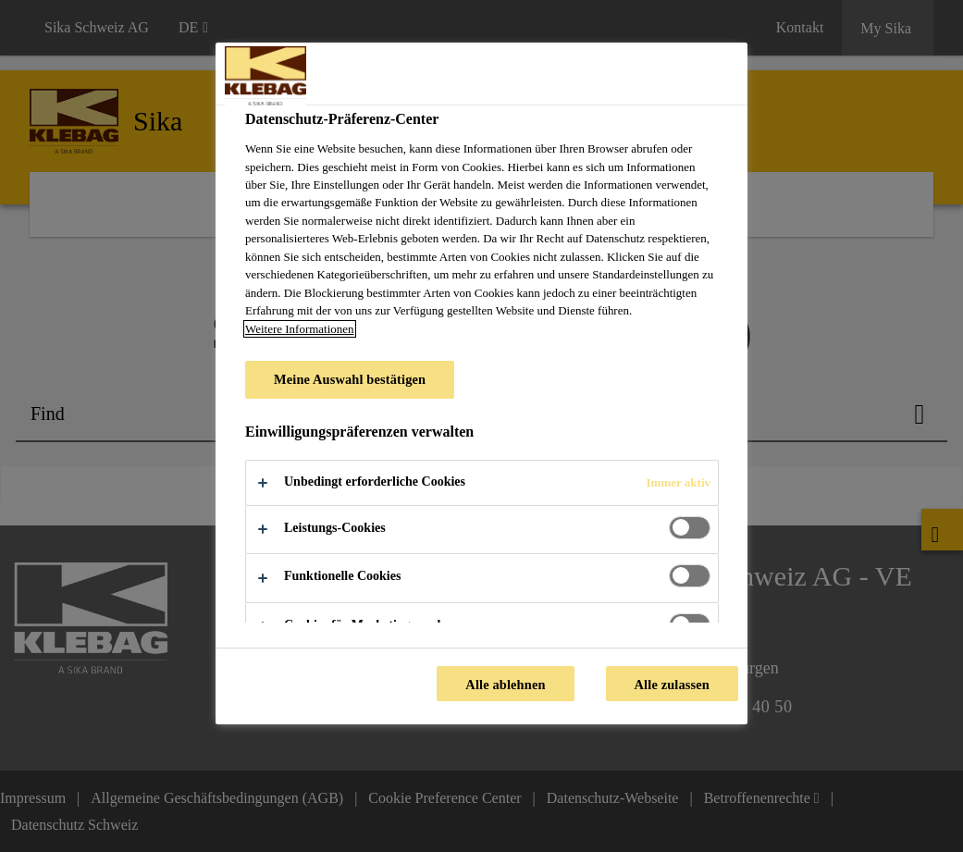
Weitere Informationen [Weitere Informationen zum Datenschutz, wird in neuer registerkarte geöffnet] (299, 329)
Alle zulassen (672, 684)
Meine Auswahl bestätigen (350, 379)
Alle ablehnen (505, 684)
